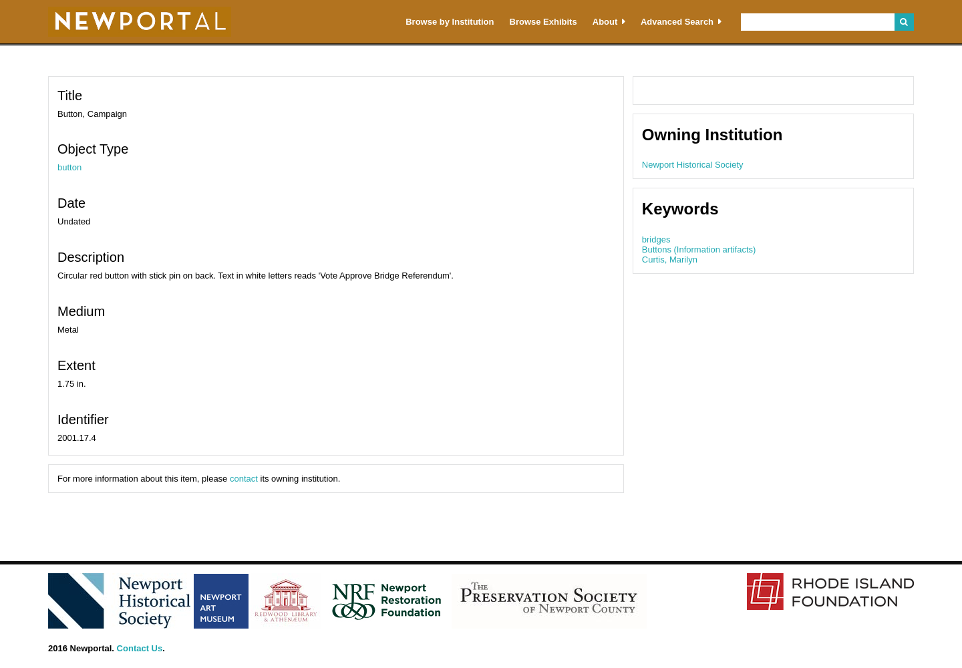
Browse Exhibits (543, 22)
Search (904, 22)
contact (244, 479)
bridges (656, 239)
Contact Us (140, 648)
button (69, 167)
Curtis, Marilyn (669, 260)
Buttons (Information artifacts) (699, 249)
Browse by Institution (450, 22)
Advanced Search (677, 22)
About (605, 22)
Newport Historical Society (693, 165)
